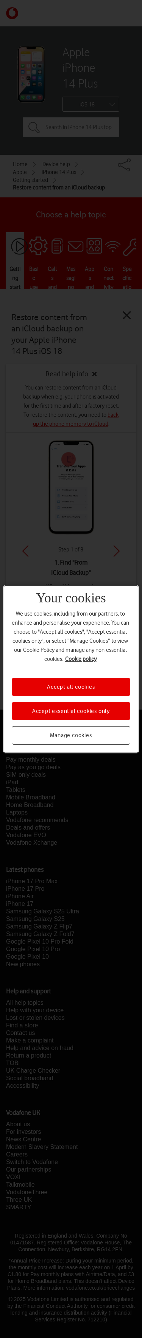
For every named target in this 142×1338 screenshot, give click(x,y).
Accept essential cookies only (71, 711)
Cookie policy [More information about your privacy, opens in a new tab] (81, 658)
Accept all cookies (71, 686)
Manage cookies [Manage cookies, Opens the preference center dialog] (71, 735)
